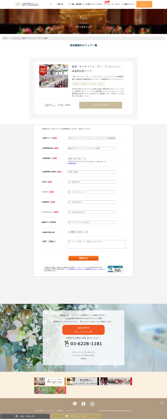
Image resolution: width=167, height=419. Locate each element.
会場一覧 (60, 4)
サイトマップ (49, 410)
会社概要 (60, 410)
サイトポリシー (71, 410)
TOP (4, 38)
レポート (117, 4)
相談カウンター (129, 4)
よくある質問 (39, 410)
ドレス (108, 4)
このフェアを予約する (100, 105)
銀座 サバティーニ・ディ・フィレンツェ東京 (35, 38)
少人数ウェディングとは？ (94, 4)
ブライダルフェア (14, 38)
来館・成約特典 (77, 4)
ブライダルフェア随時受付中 (144, 4)
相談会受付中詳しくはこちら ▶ (83, 330)
